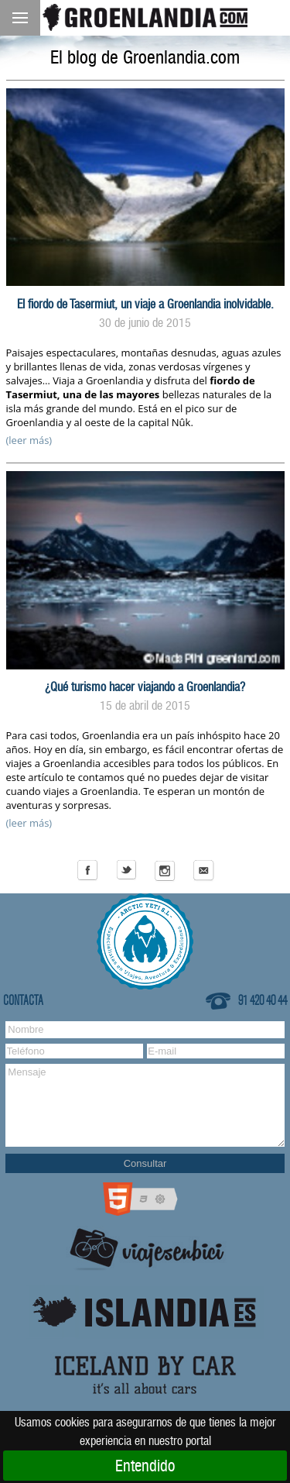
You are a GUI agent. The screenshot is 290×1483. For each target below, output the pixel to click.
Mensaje (145, 1105)
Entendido (145, 1466)
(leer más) (29, 440)
